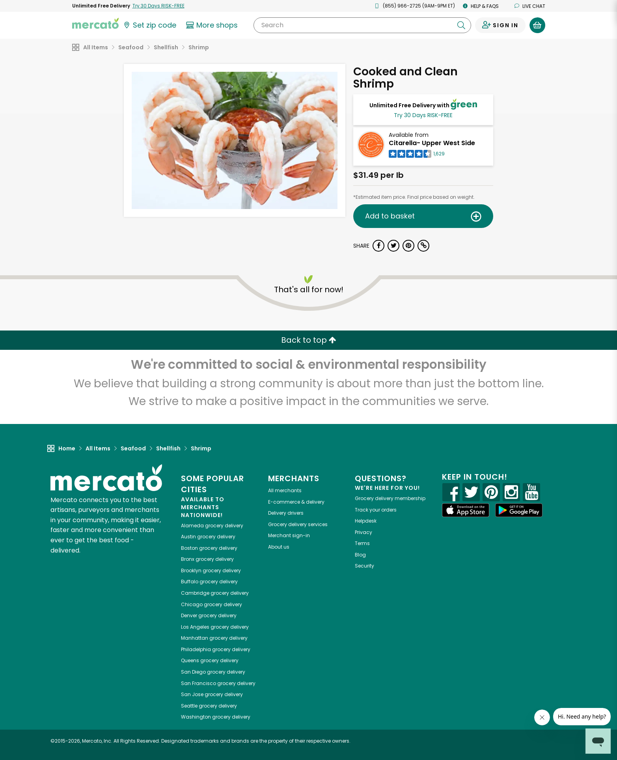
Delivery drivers (286, 513)
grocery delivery (212, 525)
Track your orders (376, 509)
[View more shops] (213, 25)
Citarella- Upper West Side (432, 143)
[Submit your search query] (461, 25)
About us (278, 546)
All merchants (285, 490)
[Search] (362, 25)
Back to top (308, 339)
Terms (362, 543)
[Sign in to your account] (500, 25)
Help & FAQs (481, 6)
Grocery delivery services (298, 524)
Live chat (529, 6)
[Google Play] (518, 510)
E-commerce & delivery (296, 502)
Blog (360, 554)
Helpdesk (366, 520)
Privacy (363, 532)
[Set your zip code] (149, 25)
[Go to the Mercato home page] (95, 23)
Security (364, 565)
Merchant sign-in (289, 535)
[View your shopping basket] (537, 25)
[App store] (465, 510)
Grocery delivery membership (390, 498)
